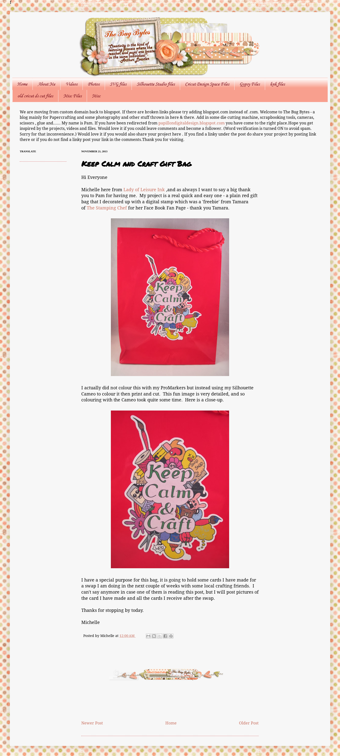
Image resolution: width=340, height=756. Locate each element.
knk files (277, 84)
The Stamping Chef (107, 208)
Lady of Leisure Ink (144, 189)
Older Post (249, 723)
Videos (71, 84)
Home (22, 84)
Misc (96, 96)
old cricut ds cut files (35, 96)
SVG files (118, 84)
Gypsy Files (249, 84)
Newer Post (92, 723)
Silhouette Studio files (156, 84)
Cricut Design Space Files (207, 84)
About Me (46, 84)
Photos (94, 84)
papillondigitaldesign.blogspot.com (192, 123)
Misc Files (72, 96)
